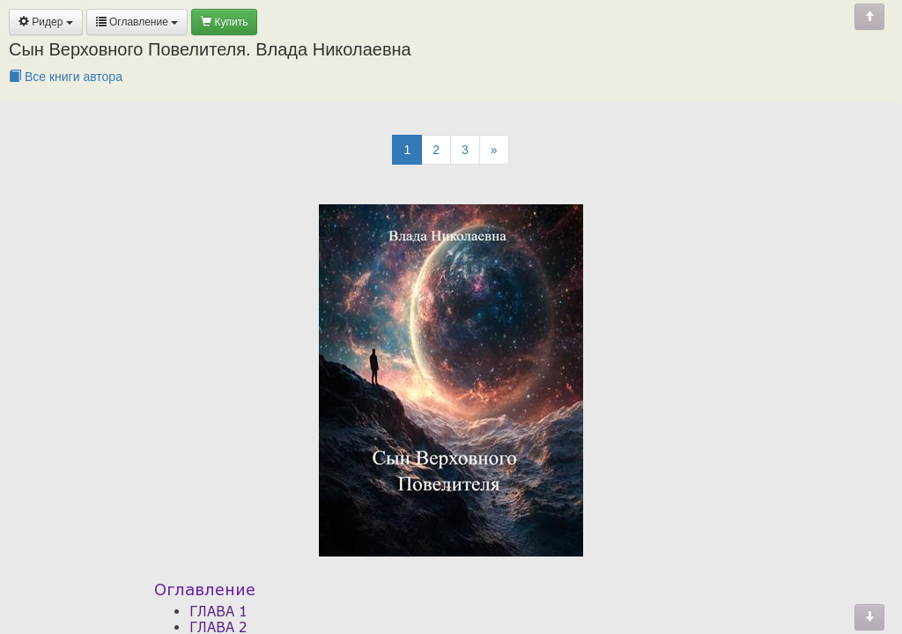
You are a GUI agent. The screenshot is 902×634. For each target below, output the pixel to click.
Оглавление (137, 22)
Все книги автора (65, 77)
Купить (224, 22)
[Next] (494, 150)
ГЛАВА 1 (218, 611)
